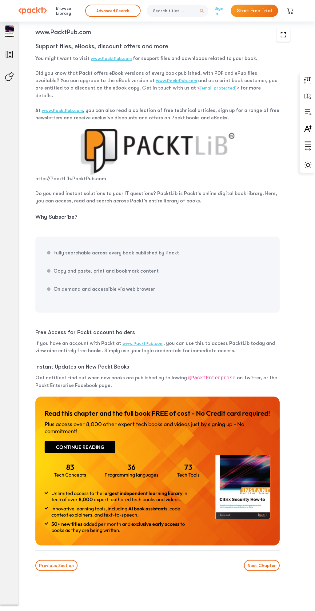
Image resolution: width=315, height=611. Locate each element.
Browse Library (63, 11)
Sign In (218, 11)
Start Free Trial (254, 11)
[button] (307, 80)
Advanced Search (112, 11)
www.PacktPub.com (111, 58)
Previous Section (56, 565)
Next (262, 565)
